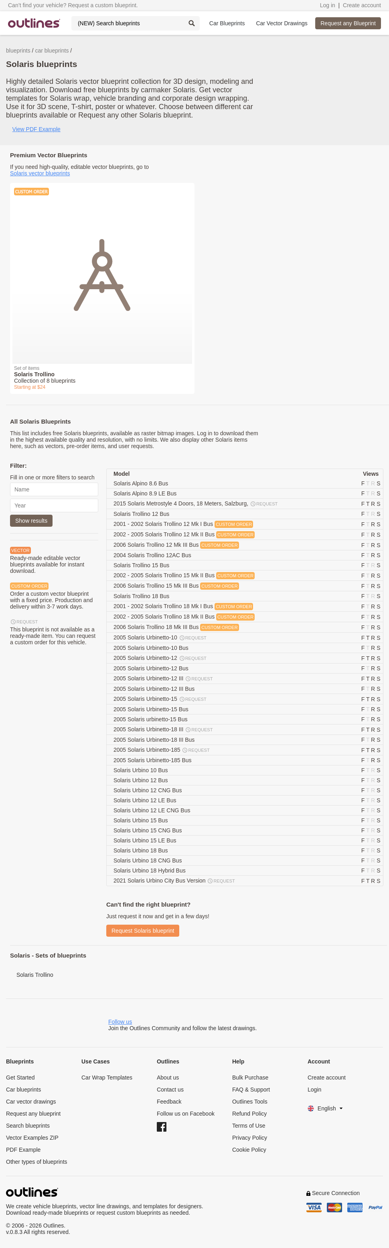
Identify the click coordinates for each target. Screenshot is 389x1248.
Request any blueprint (33, 1113)
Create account (362, 5)
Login (314, 1089)
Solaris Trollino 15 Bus (142, 565)
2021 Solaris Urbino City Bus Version (174, 881)
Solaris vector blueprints (40, 173)
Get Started (20, 1077)
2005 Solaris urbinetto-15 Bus (151, 719)
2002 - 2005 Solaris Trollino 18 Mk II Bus (184, 617)
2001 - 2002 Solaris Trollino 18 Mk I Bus (183, 606)
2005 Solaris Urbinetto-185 (162, 750)
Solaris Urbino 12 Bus (141, 780)
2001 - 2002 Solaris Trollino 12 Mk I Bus (183, 524)
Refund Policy (249, 1113)
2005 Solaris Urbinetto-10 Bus (151, 648)
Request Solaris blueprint (142, 930)
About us (168, 1077)
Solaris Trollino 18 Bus (142, 596)
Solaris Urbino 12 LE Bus (145, 800)
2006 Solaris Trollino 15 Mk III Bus (176, 586)
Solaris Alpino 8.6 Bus (141, 483)
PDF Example (23, 1150)
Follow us (120, 1022)
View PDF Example (36, 129)
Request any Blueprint (348, 23)
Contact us (170, 1089)
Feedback (169, 1101)
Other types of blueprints (36, 1162)
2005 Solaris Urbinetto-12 (160, 658)
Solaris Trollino (34, 975)
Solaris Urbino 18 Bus (141, 850)
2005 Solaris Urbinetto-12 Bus (151, 668)
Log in (327, 5)
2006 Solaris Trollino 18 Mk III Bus (176, 627)
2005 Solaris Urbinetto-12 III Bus (154, 689)
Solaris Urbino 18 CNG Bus (148, 860)
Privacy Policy (249, 1137)
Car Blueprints (227, 23)
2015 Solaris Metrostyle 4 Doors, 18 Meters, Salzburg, (195, 503)
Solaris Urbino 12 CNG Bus (148, 790)
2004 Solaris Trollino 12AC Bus (153, 555)
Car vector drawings (31, 1101)
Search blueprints (28, 1125)
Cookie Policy (249, 1150)
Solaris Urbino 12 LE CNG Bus (152, 810)
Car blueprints (23, 1089)
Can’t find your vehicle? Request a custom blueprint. (73, 5)
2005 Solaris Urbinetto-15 (160, 699)
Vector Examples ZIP (32, 1137)
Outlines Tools (249, 1101)
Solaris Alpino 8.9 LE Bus (145, 493)
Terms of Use (248, 1125)
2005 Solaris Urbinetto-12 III (163, 678)
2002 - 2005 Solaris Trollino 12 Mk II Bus (184, 534)
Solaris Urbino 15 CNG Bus (148, 830)
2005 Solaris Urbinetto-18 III (163, 729)
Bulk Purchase (250, 1077)
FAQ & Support (251, 1089)
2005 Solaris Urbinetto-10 (160, 637)
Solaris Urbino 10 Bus (141, 770)
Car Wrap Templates (106, 1077)
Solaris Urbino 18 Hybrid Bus (150, 870)
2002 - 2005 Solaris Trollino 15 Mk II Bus (184, 575)
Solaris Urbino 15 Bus (141, 820)
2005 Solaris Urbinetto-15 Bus (151, 709)
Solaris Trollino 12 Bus (142, 514)
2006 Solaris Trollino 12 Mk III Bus (176, 545)
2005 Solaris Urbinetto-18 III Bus (154, 740)
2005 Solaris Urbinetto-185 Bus (153, 760)
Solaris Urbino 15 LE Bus (145, 840)
